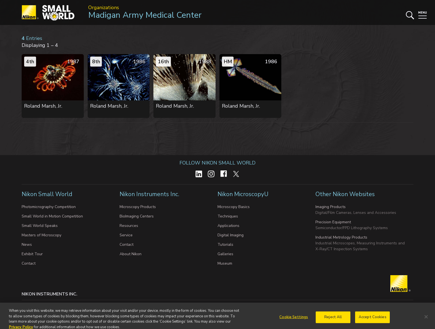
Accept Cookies (372, 320)
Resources (129, 225)
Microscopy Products (138, 206)
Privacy (50, 305)
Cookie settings (76, 305)
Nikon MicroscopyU (243, 194)
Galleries (225, 254)
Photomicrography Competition (49, 206)
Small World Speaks (40, 225)
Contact (29, 263)
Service (126, 235)
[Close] (426, 320)
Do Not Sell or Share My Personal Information (137, 305)
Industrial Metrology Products (341, 237)
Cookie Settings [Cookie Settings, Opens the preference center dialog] (293, 320)
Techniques (228, 216)
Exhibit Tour (32, 254)
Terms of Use (196, 305)
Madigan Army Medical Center (145, 15)
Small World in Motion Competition (52, 216)
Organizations (103, 7)
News (27, 244)
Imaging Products (330, 206)
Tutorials (225, 244)
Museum (225, 263)
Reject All (333, 320)
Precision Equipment (333, 222)
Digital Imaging (231, 235)
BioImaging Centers (137, 216)
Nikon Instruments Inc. (150, 194)
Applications (228, 225)
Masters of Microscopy (41, 235)
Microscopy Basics (234, 206)
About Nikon (130, 254)
